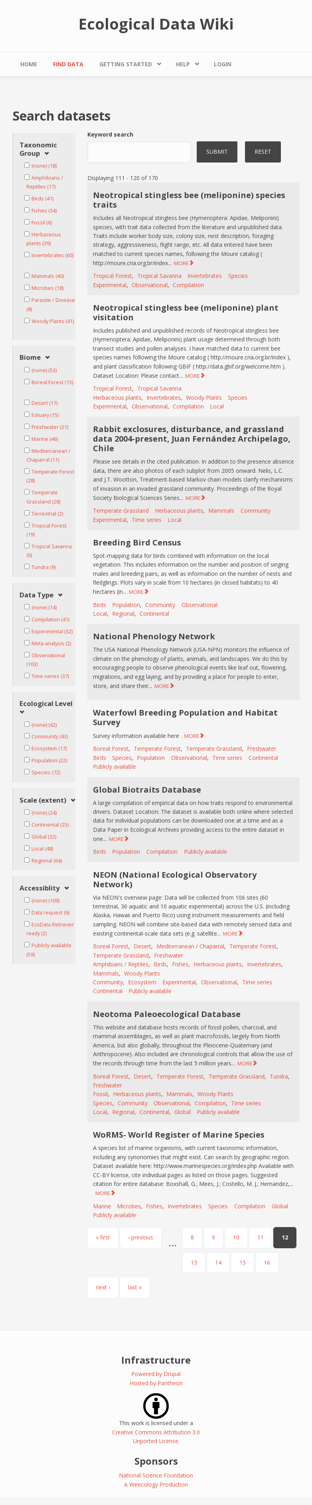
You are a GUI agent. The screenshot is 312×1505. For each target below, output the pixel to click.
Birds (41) (42, 198)
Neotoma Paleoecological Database (167, 1014)
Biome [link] (30, 357)
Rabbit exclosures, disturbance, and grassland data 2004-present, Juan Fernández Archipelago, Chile (191, 439)
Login (222, 64)
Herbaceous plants (117, 397)
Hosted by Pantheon (156, 1383)
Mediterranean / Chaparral (190, 946)
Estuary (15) (45, 415)
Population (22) (49, 760)
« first (103, 1237)
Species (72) (46, 772)
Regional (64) (47, 860)
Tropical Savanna (159, 276)
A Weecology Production (156, 1484)
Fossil (100, 1094)
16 (267, 1262)
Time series (147, 519)
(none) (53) (44, 370)
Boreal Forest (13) (52, 382)
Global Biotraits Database (147, 789)
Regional (123, 613)
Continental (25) (50, 824)
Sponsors (156, 1460)
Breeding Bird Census (137, 542)
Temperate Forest (157, 748)
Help (183, 64)
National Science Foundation (156, 1475)
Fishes (180, 964)
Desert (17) (44, 403)
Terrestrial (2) (47, 513)
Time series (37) (50, 676)
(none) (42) (44, 725)
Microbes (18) (47, 288)
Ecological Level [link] (46, 704)
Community (256, 510)
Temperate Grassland (121, 510)
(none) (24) (44, 812)
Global (182, 1112)
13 (194, 1262)
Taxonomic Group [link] (38, 149)
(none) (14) (44, 607)
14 (218, 1262)
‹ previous (140, 1237)
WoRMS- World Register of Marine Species (179, 1134)
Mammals (221, 510)
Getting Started (125, 64)
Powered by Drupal (156, 1374)
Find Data (68, 64)
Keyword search (110, 134)
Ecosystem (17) (49, 748)
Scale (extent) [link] (43, 800)
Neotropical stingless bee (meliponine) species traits (189, 200)
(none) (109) (45, 900)
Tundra (279, 1076)
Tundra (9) (43, 567)
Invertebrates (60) (52, 255)
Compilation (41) (50, 619)
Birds (99, 605)
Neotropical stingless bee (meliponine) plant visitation (185, 312)
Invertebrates (205, 276)
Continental (154, 613)
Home (28, 64)
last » (135, 1287)
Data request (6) (50, 912)
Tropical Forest (112, 276)
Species (238, 276)
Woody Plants (204, 397)
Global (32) (44, 836)
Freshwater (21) (50, 427)
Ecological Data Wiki (156, 23)
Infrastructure (156, 1359)
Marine (102, 1206)
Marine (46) (45, 439)
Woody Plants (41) (53, 321)
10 (236, 1237)
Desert (142, 946)
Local (217, 406)
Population (126, 605)
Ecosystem (142, 982)
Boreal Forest (110, 748)
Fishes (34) (44, 210)
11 (260, 1237)
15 (242, 1262)
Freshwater (261, 748)
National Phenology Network (154, 636)
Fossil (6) (42, 222)
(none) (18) (44, 166)
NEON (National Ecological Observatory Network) (175, 879)
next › (103, 1287)
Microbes (129, 1206)
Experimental (109, 285)
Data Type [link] (36, 595)
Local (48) (42, 848)
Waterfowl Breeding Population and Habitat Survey (185, 717)
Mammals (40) (48, 276)
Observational (150, 285)
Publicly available (114, 766)
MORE (181, 263)
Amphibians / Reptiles (120, 964)
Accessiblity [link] (40, 888)
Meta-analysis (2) (51, 643)
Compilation (188, 285)
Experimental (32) (52, 631)
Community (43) (50, 736)
